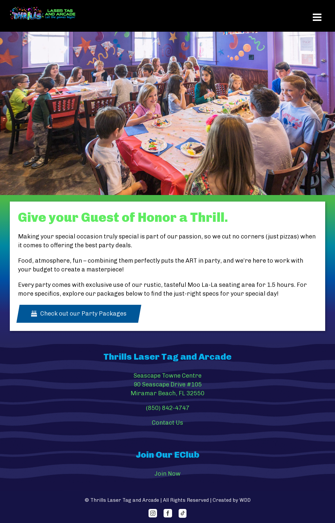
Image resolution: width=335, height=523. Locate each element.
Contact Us (167, 422)
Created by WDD (232, 500)
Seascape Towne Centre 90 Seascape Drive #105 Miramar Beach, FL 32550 (167, 384)
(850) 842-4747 (167, 408)
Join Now (167, 473)
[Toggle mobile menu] (317, 17)
